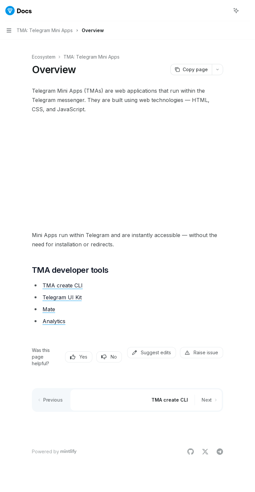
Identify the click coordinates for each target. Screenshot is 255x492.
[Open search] (223, 10)
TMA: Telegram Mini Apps (91, 57)
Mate (48, 309)
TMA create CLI (62, 285)
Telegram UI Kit (62, 297)
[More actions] (246, 10)
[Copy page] (191, 69)
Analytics (53, 321)
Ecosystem (43, 57)
